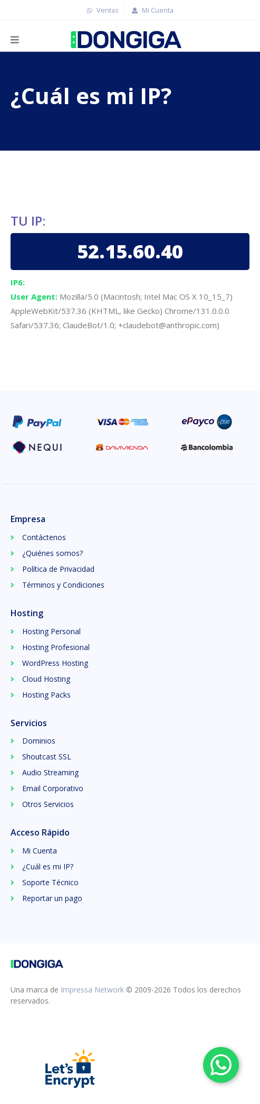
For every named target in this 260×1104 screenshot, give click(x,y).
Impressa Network (92, 990)
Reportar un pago (52, 898)
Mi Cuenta (151, 10)
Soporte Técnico (50, 882)
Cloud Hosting (46, 679)
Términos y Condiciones (63, 585)
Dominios (38, 741)
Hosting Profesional (56, 647)
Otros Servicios (48, 804)
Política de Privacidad (58, 569)
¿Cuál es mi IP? (47, 866)
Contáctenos (44, 537)
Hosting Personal (51, 631)
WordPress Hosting (55, 663)
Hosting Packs (46, 695)
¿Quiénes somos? (52, 553)
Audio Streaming (50, 772)
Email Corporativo (52, 788)
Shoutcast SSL (46, 757)
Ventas (101, 10)
